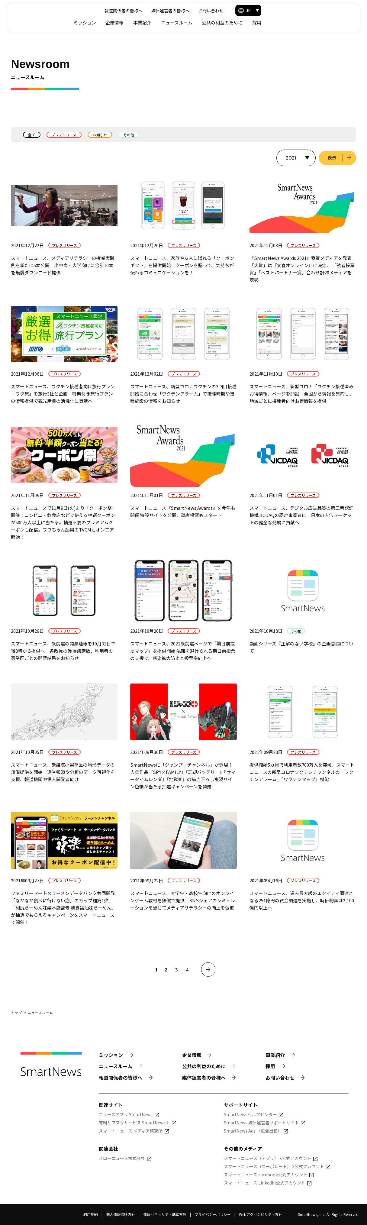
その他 (129, 134)
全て (31, 134)
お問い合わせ (293, 11)
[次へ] (208, 969)
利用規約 (90, 1214)
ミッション (171, 22)
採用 (343, 22)
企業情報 (201, 22)
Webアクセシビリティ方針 (260, 1214)
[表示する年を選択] (295, 158)
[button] (335, 10)
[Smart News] (56, 15)
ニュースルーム (263, 22)
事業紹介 (229, 22)
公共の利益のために (309, 22)
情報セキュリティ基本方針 (164, 1214)
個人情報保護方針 (120, 1214)
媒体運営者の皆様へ (253, 11)
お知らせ (100, 134)
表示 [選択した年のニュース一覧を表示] (332, 158)
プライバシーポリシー (213, 1214)
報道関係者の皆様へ (206, 11)
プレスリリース (64, 134)
